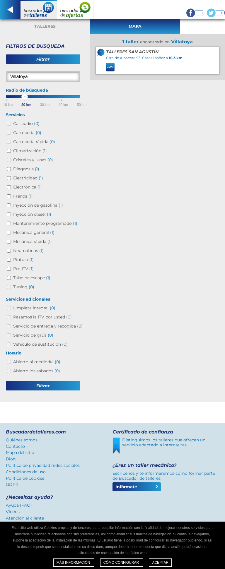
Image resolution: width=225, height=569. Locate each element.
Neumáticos (28, 250)
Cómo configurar (121, 563)
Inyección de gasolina (38, 205)
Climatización (30, 150)
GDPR (12, 484)
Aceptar (160, 563)
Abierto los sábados (36, 370)
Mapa (135, 26)
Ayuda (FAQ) (19, 505)
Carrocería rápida (34, 141)
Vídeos (13, 511)
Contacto (15, 446)
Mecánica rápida (32, 241)
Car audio (26, 123)
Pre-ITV (23, 268)
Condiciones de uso (26, 471)
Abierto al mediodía (36, 361)
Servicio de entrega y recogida (48, 326)
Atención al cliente (25, 518)
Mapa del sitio (20, 452)
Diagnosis (26, 169)
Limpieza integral (34, 308)
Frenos (23, 196)
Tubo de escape (31, 277)
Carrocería (27, 132)
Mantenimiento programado (45, 223)
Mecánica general (33, 232)
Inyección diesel (32, 214)
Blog (11, 459)
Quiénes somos (22, 440)
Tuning (23, 286)
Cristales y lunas (33, 159)
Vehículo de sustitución (40, 344)
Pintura (23, 259)
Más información (74, 563)
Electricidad (28, 178)
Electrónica (27, 187)
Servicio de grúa (33, 335)
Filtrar (43, 59)
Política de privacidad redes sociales (43, 465)
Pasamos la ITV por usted (42, 317)
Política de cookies (25, 478)
